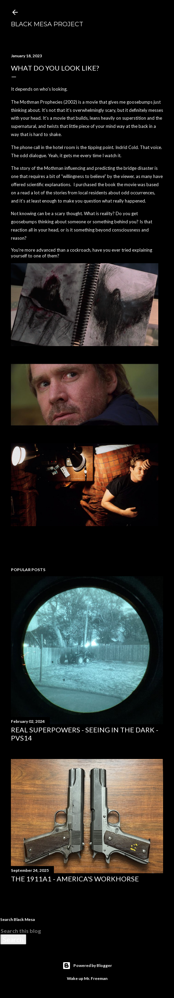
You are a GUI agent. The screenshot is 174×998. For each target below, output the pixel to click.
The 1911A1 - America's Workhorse (75, 879)
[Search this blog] (79, 930)
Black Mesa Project (47, 24)
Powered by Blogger (87, 966)
